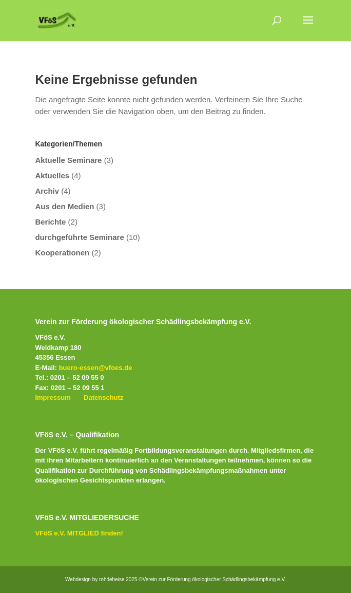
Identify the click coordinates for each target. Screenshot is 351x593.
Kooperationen (62, 252)
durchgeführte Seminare (79, 237)
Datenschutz (103, 397)
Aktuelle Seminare (68, 160)
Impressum (52, 397)
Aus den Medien (64, 206)
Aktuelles (52, 175)
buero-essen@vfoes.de (95, 368)
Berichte (50, 221)
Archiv (47, 191)
